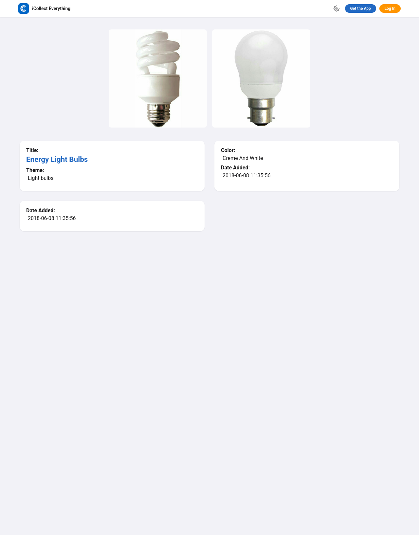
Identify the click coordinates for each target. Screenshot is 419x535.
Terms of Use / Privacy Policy (247, 480)
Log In (390, 8)
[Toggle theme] (336, 8)
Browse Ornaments (236, 318)
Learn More (253, 437)
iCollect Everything (159, 466)
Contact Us (232, 493)
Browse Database (181, 318)
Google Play (212, 437)
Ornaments (227, 466)
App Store (167, 437)
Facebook (185, 493)
